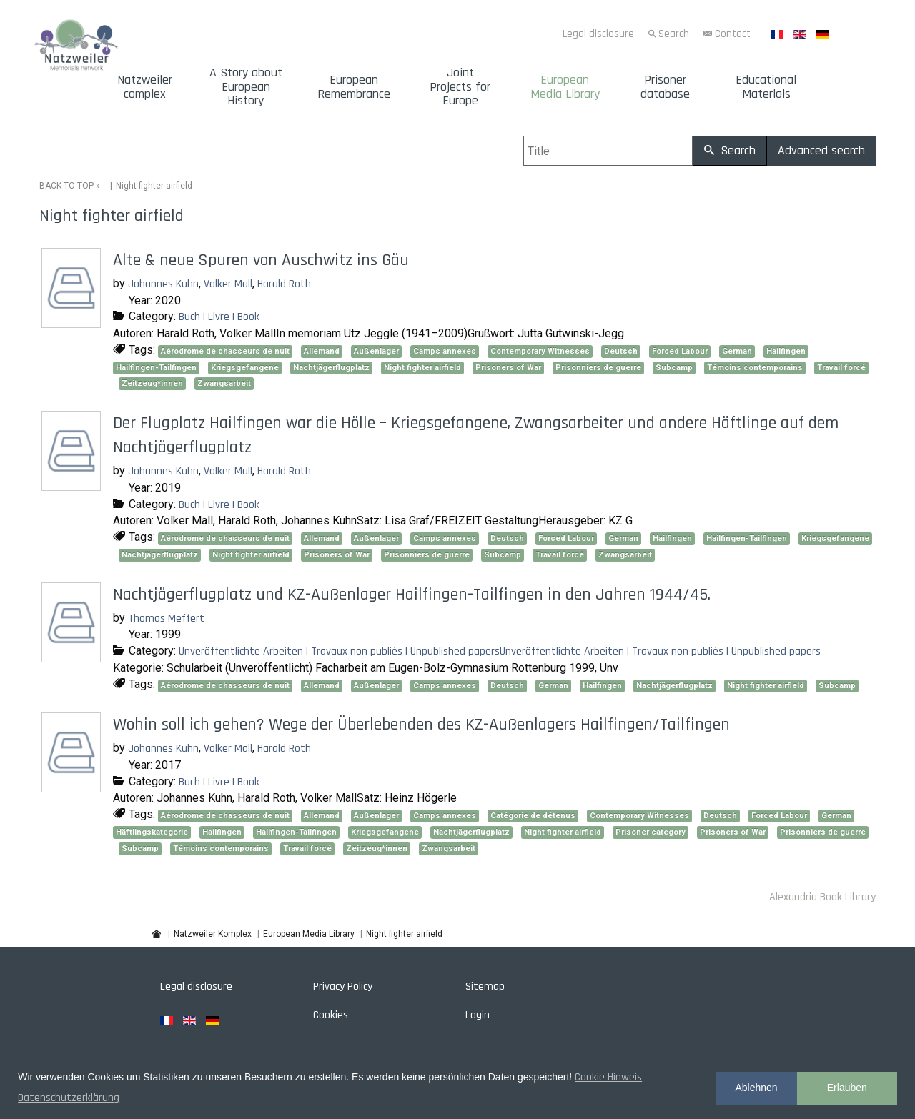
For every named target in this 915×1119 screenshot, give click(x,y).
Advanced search (821, 150)
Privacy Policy (342, 986)
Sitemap (485, 986)
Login (477, 1015)
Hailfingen (786, 351)
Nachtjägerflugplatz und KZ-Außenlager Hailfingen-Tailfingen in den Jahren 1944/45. (412, 594)
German (737, 351)
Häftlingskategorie (152, 832)
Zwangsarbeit (224, 383)
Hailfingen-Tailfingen (156, 367)
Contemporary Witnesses (540, 351)
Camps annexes (444, 351)
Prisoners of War (508, 367)
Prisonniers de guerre (598, 367)
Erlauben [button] (847, 1087)
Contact (733, 34)
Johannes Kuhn (163, 284)
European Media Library (565, 87)
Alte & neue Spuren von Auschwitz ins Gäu (261, 260)
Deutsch (621, 351)
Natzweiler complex (144, 87)
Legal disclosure (598, 34)
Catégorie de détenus (532, 815)
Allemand (322, 351)
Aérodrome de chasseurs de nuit (225, 351)
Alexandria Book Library (822, 897)
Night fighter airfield (422, 367)
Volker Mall (228, 284)
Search (673, 34)
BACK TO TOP (66, 186)
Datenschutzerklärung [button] (68, 1097)
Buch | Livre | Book (219, 316)
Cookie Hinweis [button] (608, 1077)
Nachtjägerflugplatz (331, 367)
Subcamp (674, 367)
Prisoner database (665, 87)
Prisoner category (650, 832)
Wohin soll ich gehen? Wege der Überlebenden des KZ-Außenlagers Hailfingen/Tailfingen (421, 724)
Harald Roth (284, 284)
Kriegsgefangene (245, 367)
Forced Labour (680, 351)
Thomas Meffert (166, 618)
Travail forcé (841, 367)
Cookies (330, 1015)
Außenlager (376, 351)
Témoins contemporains (755, 367)
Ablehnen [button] (756, 1087)
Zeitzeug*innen (152, 383)
